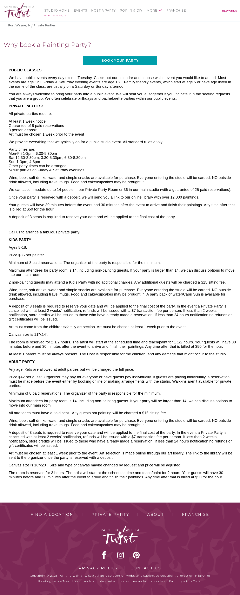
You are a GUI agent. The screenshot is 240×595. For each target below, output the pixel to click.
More (152, 10)
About (155, 514)
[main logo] (19, 5)
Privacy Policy (98, 568)
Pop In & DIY (131, 10)
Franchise (176, 10)
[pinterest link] (136, 555)
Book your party (120, 61)
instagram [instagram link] (120, 555)
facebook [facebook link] (104, 555)
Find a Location (52, 514)
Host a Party (103, 10)
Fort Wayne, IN (55, 15)
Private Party (110, 514)
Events (80, 10)
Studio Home (57, 10)
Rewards (229, 10)
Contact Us (146, 568)
